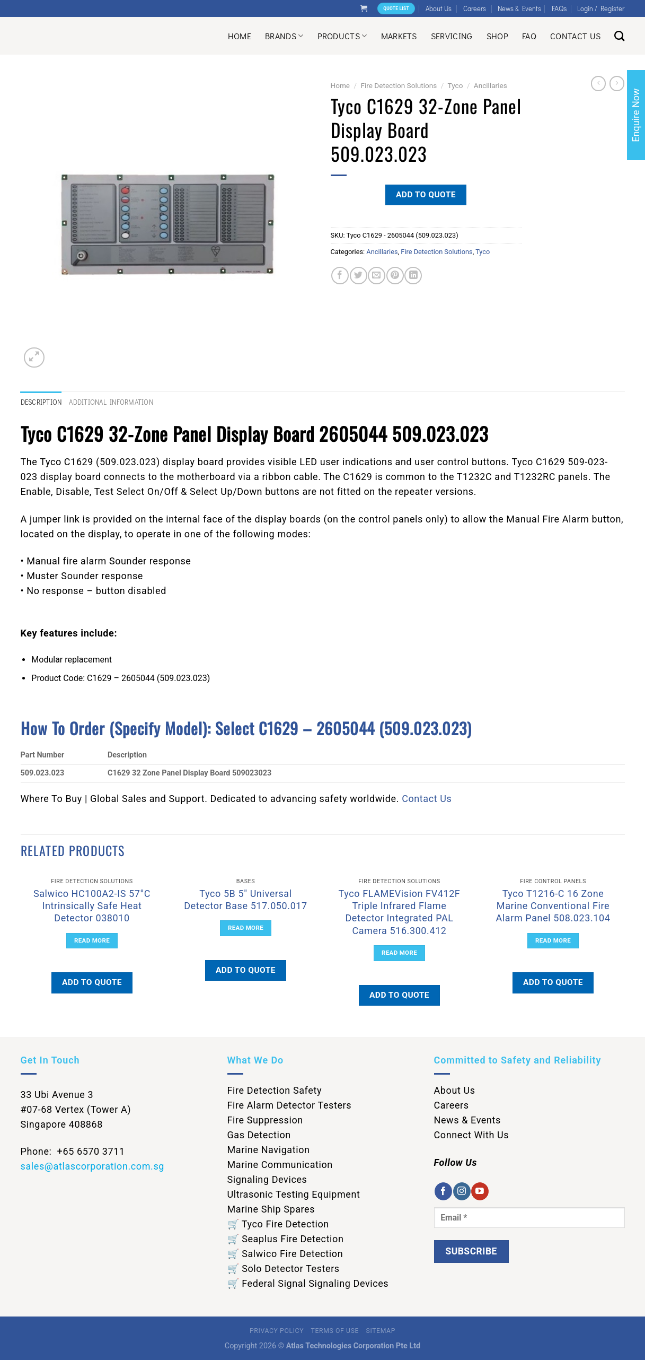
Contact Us (575, 35)
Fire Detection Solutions (398, 85)
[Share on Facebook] (340, 275)
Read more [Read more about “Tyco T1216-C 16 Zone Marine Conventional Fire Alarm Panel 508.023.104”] (553, 940)
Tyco (455, 85)
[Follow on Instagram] (462, 1191)
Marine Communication (280, 1164)
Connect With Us (471, 1134)
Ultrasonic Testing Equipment (293, 1194)
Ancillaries (490, 85)
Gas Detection (259, 1134)
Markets (399, 35)
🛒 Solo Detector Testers (283, 1268)
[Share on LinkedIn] (413, 275)
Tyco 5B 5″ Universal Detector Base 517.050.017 (245, 899)
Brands (284, 35)
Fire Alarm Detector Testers (289, 1105)
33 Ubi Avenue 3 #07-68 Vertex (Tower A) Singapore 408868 (76, 1109)
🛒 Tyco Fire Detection (278, 1224)
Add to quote (426, 194)
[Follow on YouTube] (480, 1191)
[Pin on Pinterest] (395, 275)
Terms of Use (335, 1331)
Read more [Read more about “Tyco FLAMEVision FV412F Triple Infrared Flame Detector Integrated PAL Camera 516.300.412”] (399, 952)
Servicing (452, 35)
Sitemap (380, 1331)
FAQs (559, 8)
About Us (439, 8)
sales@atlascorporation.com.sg (93, 1166)
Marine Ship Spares (271, 1209)
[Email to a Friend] (376, 275)
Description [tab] (41, 402)
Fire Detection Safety (274, 1090)
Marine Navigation (268, 1149)
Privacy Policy (277, 1331)
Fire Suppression (265, 1120)
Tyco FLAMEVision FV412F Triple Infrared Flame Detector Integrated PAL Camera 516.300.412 (400, 912)
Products (342, 35)
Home (239, 35)
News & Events (519, 8)
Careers (474, 8)
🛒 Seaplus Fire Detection (285, 1238)
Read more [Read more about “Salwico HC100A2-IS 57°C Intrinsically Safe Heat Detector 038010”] (92, 940)
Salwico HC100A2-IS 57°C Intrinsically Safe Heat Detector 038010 (92, 906)
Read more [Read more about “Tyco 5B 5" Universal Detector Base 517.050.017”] (245, 927)
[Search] (619, 35)
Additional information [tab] (111, 402)
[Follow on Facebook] (443, 1191)
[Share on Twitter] (358, 275)
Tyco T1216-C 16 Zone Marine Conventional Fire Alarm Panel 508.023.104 (553, 906)
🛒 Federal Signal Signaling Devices (308, 1283)
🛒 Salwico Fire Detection (285, 1253)
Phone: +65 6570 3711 (73, 1151)
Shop (497, 35)
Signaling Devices (267, 1179)
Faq (529, 35)
